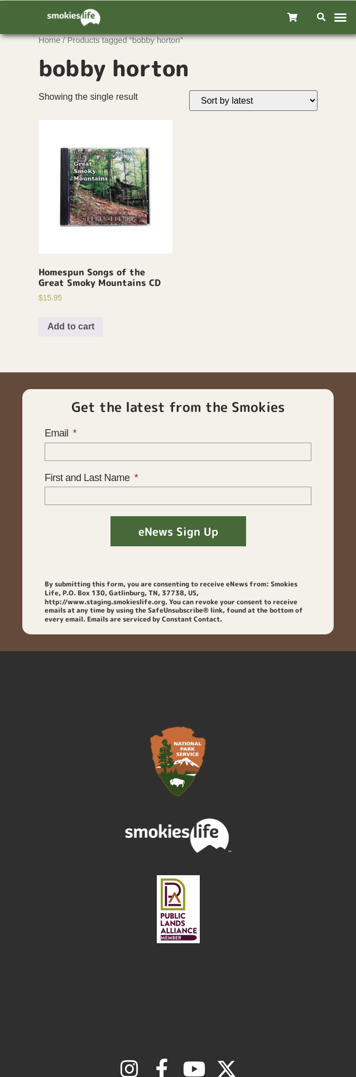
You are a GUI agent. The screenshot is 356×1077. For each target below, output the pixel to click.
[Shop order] (253, 100)
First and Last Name (88, 477)
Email (58, 433)
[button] (321, 17)
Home (49, 40)
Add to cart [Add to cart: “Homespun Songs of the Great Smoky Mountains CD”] (70, 326)
